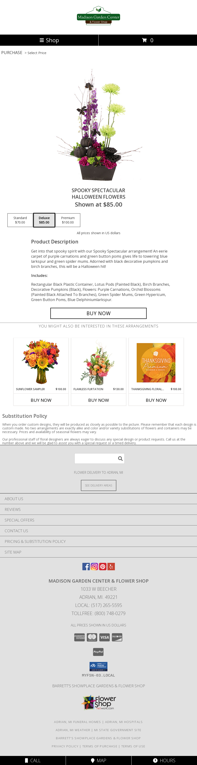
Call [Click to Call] (33, 760)
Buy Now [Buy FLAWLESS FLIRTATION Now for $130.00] (98, 400)
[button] (98, 666)
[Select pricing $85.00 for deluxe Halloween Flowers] (44, 220)
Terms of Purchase (99, 746)
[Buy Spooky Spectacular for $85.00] (98, 313)
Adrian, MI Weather (73, 730)
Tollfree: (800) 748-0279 (98, 613)
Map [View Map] (98, 760)
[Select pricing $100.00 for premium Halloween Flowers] (68, 220)
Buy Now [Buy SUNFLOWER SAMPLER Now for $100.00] (41, 400)
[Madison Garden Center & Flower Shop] (98, 28)
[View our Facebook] (86, 568)
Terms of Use (133, 746)
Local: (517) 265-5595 (98, 605)
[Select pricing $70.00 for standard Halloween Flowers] (20, 220)
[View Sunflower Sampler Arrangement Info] (41, 362)
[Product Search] (99, 458)
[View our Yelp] (111, 568)
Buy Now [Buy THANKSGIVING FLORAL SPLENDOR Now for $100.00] (156, 400)
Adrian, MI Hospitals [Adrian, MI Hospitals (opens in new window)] (124, 722)
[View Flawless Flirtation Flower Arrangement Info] (98, 362)
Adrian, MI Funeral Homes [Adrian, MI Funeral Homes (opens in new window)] (77, 722)
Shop (49, 40)
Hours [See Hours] (164, 760)
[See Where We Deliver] (98, 485)
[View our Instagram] (94, 568)
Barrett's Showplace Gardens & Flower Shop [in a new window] (98, 685)
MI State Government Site (117, 730)
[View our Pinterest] (103, 568)
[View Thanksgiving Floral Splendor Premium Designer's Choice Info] (156, 362)
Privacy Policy (65, 746)
